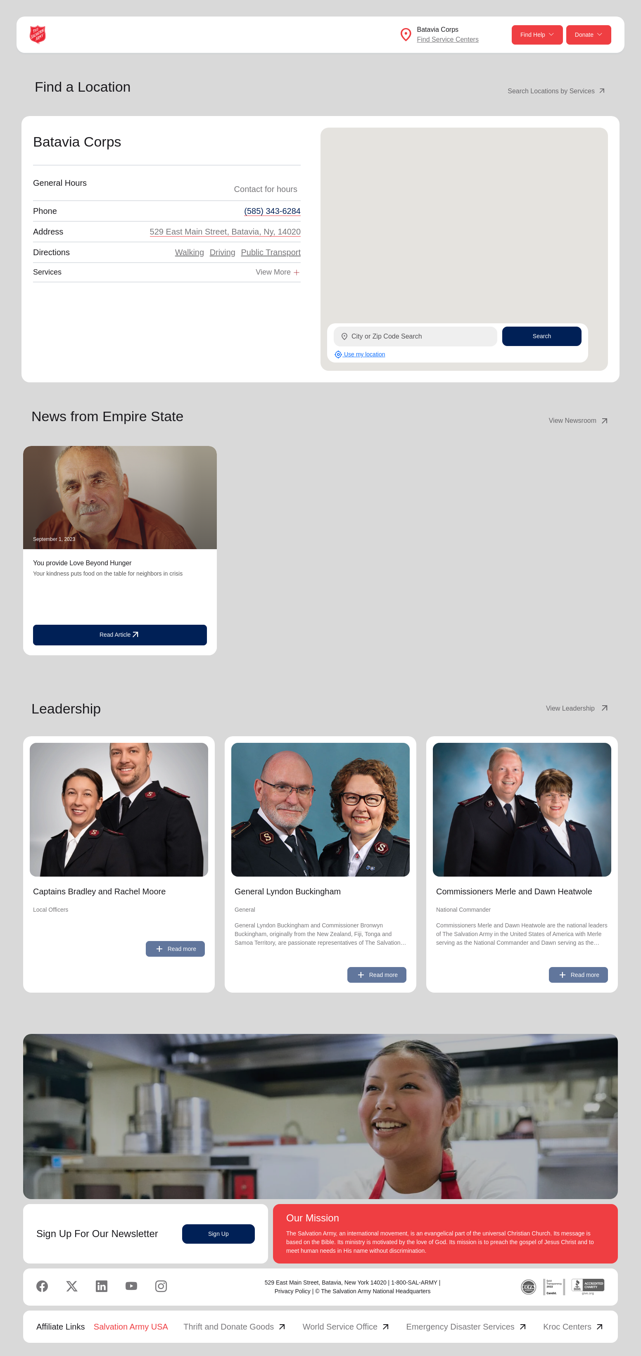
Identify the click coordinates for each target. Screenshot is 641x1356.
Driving (222, 252)
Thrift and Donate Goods (235, 1327)
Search (542, 336)
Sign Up (218, 1233)
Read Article (120, 635)
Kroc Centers (574, 1327)
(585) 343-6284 (272, 211)
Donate (589, 35)
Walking (189, 252)
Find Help (537, 35)
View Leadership (578, 709)
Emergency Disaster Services (467, 1327)
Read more (175, 949)
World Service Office (347, 1327)
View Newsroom (579, 421)
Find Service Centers (448, 39)
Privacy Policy (293, 1291)
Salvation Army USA (131, 1326)
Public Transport (271, 252)
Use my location (359, 354)
